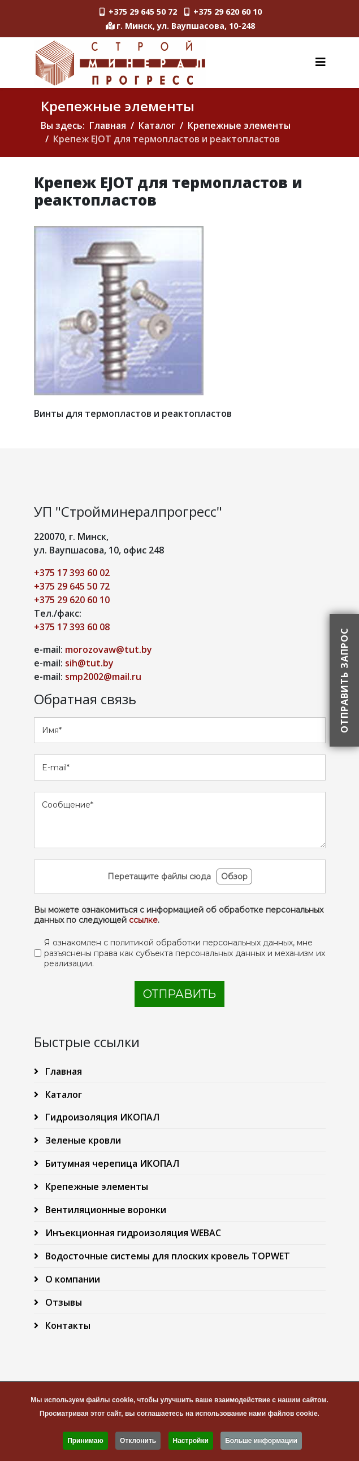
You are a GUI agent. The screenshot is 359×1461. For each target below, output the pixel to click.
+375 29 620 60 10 (227, 11)
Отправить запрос (344, 680)
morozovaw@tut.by (108, 649)
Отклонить (138, 1443)
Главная (107, 125)
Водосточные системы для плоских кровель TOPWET (166, 1256)
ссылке (143, 920)
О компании (71, 1279)
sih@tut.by (89, 663)
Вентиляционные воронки (104, 1209)
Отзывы (62, 1302)
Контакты (66, 1325)
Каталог (157, 125)
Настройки (191, 1443)
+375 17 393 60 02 (72, 572)
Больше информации (261, 1443)
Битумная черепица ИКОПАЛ (111, 1163)
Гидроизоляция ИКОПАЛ (101, 1117)
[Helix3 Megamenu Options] (320, 61)
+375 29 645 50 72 (143, 11)
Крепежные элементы (239, 125)
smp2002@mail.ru (103, 676)
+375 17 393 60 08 (72, 627)
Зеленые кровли (82, 1140)
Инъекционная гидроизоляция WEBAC (132, 1233)
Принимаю (85, 1443)
